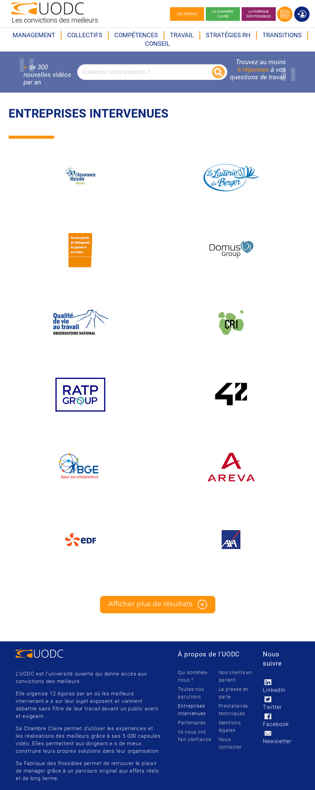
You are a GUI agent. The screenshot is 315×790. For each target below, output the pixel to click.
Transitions (282, 35)
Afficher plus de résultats (157, 604)
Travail (182, 35)
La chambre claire (222, 14)
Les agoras (187, 14)
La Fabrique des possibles (258, 14)
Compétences (136, 35)
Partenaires (192, 722)
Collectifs (84, 35)
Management (34, 35)
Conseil (157, 43)
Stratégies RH (228, 35)
